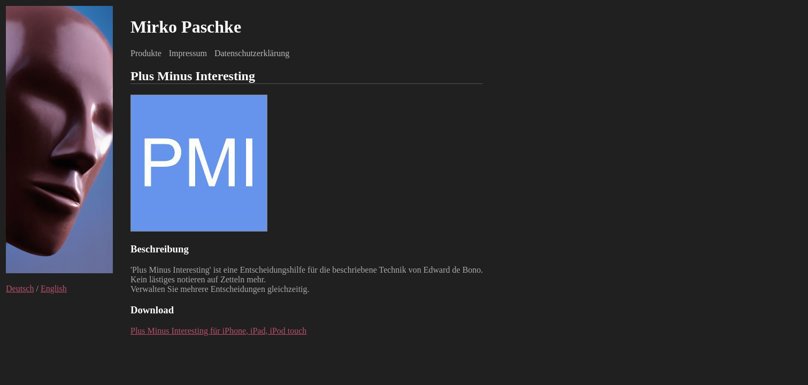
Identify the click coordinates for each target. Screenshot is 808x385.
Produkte (145, 53)
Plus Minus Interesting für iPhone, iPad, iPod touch (218, 330)
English (54, 288)
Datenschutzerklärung (251, 53)
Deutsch (20, 288)
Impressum (188, 53)
